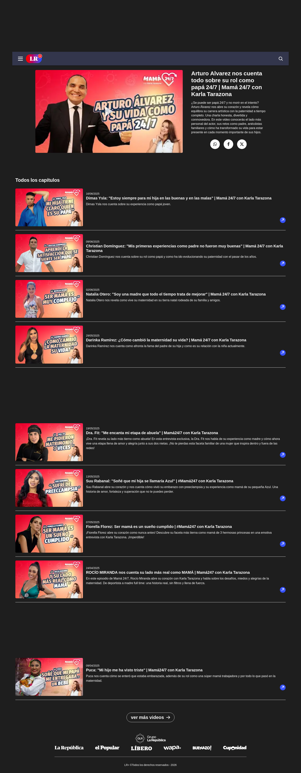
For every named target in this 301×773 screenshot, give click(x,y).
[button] (20, 59)
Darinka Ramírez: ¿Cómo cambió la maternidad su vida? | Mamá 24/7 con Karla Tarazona (166, 340)
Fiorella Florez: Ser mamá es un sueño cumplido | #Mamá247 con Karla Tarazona (159, 526)
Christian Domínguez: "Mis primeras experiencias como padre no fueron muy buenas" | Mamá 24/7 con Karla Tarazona (184, 248)
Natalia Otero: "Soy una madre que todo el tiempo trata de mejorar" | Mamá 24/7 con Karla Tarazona (176, 294)
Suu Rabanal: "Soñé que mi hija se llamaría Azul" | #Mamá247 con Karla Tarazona (159, 481)
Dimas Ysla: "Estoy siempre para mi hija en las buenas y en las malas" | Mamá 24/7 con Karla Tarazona (178, 198)
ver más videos (150, 717)
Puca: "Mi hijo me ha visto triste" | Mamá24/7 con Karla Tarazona (144, 670)
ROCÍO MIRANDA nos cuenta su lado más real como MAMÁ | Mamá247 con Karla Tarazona (168, 572)
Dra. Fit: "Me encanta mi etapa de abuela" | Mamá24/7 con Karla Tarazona (152, 433)
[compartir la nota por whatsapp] (215, 144)
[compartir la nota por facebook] (228, 144)
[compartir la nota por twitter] (242, 144)
